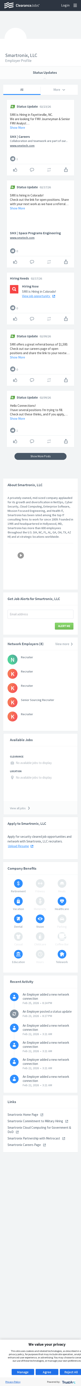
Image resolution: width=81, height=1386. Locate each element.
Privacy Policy (13, 1381)
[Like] (12, 158)
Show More (17, 128)
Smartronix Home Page (25, 1129)
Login (65, 5)
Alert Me (64, 640)
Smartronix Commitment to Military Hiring (38, 1135)
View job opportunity (38, 310)
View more (64, 658)
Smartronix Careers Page (27, 1159)
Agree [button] (47, 1372)
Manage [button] (23, 1372)
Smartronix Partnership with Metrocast (36, 1152)
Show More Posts (40, 471)
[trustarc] (68, 1381)
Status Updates (45, 72)
